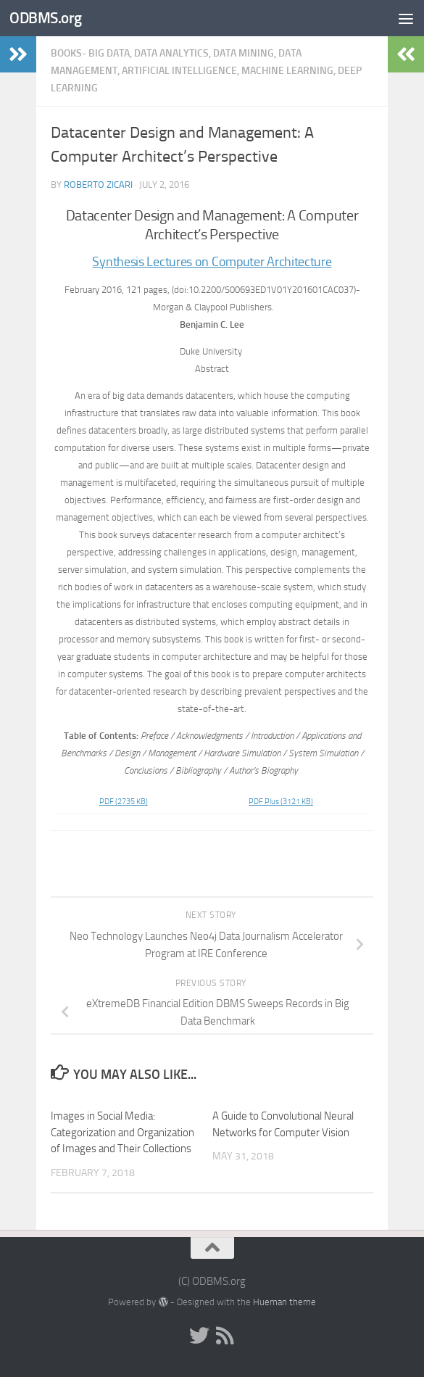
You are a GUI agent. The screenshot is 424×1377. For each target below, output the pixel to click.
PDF (123, 801)
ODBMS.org (45, 18)
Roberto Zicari (98, 184)
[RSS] (225, 1336)
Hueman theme (284, 1302)
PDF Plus (281, 801)
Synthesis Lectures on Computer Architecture (211, 262)
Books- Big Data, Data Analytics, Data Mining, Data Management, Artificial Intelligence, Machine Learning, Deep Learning (206, 70)
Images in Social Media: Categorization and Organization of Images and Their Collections (122, 1132)
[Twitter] (199, 1336)
